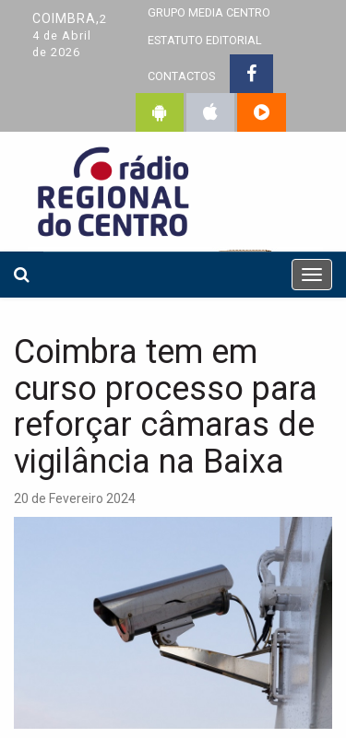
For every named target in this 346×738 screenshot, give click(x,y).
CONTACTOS (181, 76)
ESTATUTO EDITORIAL (205, 40)
